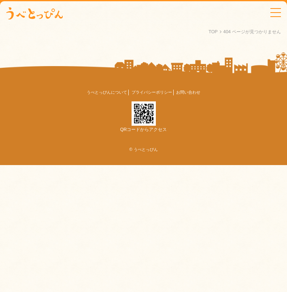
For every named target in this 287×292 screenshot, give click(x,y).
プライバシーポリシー (152, 92)
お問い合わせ (188, 92)
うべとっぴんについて (107, 92)
